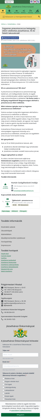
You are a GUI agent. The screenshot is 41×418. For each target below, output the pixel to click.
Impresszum (6, 245)
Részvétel (16, 11)
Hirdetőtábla (11, 24)
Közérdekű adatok (8, 227)
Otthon (2, 11)
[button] (39, 16)
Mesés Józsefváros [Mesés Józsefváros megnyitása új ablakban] (6, 271)
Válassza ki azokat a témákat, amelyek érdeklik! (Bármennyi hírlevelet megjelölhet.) (18, 374)
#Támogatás (23, 211)
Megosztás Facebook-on (10, 38)
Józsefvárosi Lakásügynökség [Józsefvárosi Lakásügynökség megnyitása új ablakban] (10, 265)
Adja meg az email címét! (9, 370)
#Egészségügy (6, 211)
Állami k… (37, 11)
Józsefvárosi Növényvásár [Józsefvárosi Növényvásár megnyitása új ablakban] (8, 262)
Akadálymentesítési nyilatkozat (13, 238)
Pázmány (30, 11)
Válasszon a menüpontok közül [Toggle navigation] (17, 16)
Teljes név (6, 350)
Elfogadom (20, 415)
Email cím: (6, 362)
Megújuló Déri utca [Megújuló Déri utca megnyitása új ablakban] (7, 269)
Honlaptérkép (6, 242)
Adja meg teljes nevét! (8, 358)
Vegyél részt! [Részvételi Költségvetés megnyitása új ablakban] (5, 253)
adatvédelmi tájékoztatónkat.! (21, 410)
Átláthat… (23, 11)
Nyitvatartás (8, 294)
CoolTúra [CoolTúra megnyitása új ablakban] (4, 258)
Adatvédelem (6, 234)
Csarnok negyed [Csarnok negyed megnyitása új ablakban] (6, 256)
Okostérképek (6, 231)
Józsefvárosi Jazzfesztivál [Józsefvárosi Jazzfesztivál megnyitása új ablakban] (8, 260)
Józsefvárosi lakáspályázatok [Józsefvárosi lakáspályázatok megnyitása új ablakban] (9, 267)
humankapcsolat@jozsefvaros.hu (24, 191)
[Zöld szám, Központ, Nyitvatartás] (9, 1)
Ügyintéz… (9, 11)
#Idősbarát (15, 211)
